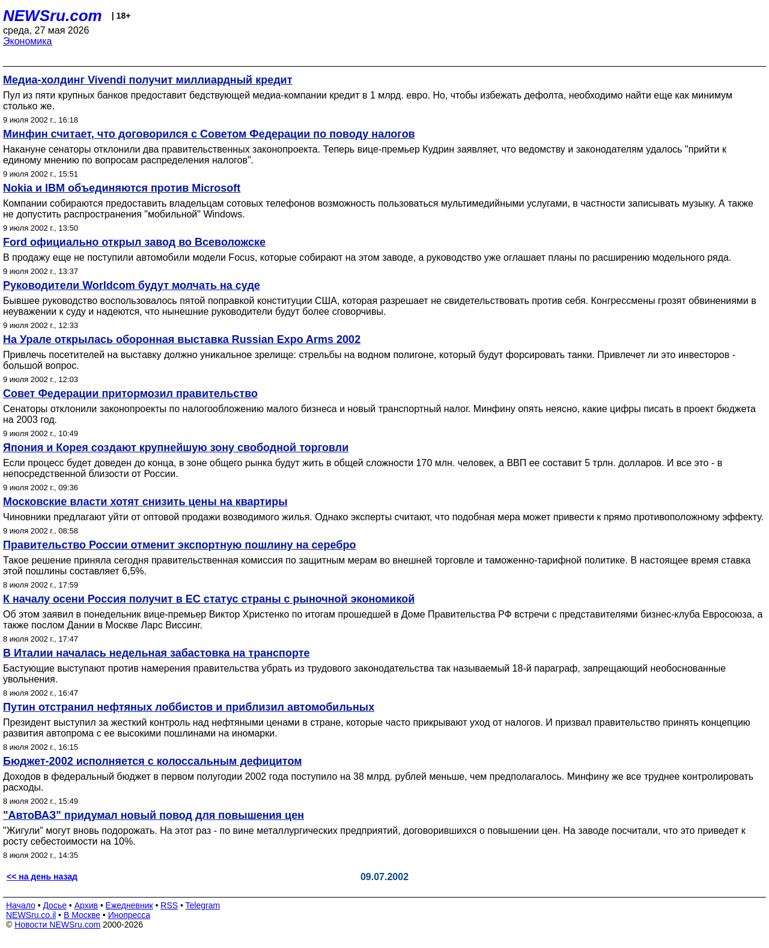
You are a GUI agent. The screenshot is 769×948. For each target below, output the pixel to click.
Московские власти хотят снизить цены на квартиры (145, 502)
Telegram (203, 905)
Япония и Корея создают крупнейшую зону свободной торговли (175, 448)
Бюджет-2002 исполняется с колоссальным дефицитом (152, 761)
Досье (55, 905)
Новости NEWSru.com (57, 924)
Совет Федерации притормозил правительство (130, 393)
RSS (169, 905)
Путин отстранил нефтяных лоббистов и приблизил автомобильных (188, 707)
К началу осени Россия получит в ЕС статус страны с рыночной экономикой (209, 599)
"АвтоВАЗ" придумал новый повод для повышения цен (153, 815)
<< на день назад (42, 876)
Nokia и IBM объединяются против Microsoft (121, 188)
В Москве (82, 915)
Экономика (27, 41)
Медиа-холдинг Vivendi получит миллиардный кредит (148, 80)
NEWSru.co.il (31, 915)
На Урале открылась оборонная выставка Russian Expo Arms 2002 (181, 339)
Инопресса (129, 915)
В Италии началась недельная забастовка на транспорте (156, 653)
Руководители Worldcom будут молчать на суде (131, 285)
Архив (86, 905)
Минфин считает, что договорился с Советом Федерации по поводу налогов (209, 134)
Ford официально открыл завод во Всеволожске (134, 242)
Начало (20, 905)
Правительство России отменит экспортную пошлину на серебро (179, 545)
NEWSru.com (52, 16)
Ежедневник (129, 905)
